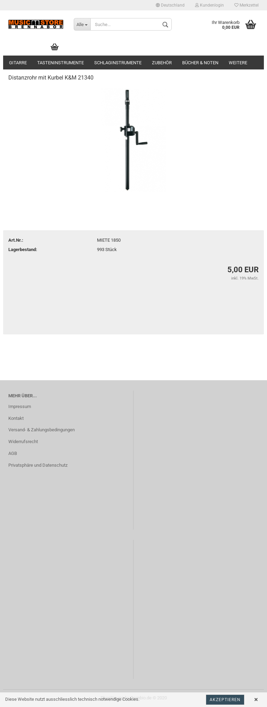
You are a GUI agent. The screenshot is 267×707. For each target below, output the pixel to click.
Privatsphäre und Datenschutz (37, 465)
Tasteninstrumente (60, 62)
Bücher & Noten (200, 62)
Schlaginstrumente (117, 62)
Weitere (238, 62)
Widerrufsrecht (23, 441)
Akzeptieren (225, 699)
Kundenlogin (209, 5)
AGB (12, 453)
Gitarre (18, 62)
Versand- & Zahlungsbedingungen (41, 429)
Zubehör (162, 62)
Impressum (19, 406)
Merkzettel (246, 5)
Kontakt (16, 418)
